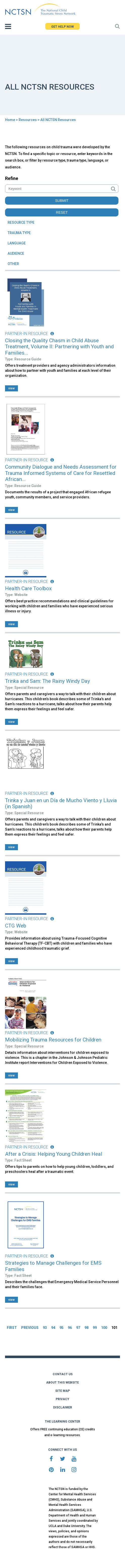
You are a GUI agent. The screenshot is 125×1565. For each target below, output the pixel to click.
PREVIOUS (30, 1328)
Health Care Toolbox (28, 588)
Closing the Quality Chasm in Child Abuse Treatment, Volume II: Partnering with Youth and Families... (59, 347)
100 (104, 1328)
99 (95, 1328)
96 (70, 1328)
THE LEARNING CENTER (62, 1421)
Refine (11, 178)
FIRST (12, 1328)
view (11, 388)
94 (53, 1328)
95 (61, 1328)
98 (86, 1328)
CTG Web (15, 926)
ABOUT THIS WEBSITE (62, 1382)
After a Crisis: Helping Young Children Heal (53, 1154)
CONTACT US (63, 1374)
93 (45, 1328)
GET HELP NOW (62, 26)
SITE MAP (62, 1391)
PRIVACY (62, 1399)
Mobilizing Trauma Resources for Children (53, 1040)
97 (78, 1328)
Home (10, 120)
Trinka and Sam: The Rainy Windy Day (47, 681)
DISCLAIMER (62, 1407)
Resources (28, 120)
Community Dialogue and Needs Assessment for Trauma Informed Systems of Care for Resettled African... (60, 473)
